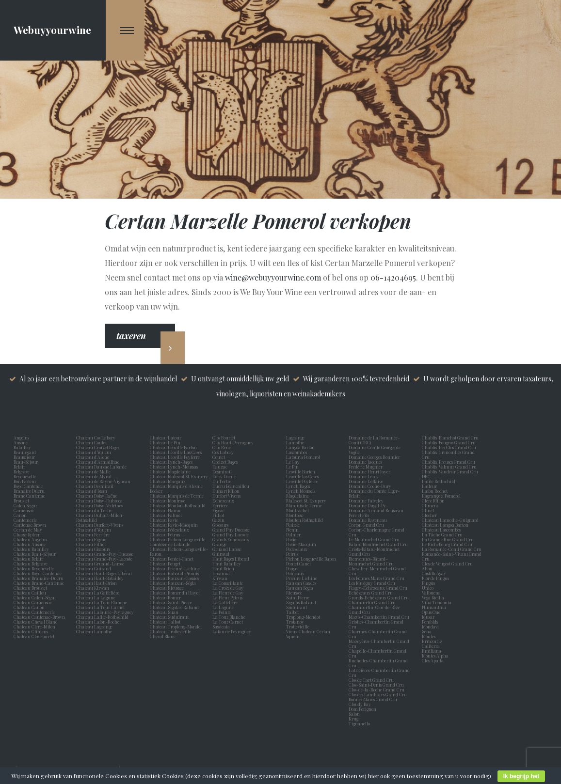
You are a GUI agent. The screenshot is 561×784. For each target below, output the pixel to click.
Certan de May (29, 530)
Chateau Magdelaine (170, 471)
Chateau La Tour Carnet (100, 607)
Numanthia (434, 607)
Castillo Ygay (434, 573)
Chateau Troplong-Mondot (176, 626)
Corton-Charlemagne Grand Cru (376, 532)
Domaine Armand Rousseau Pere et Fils (376, 512)
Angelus (21, 437)
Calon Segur (26, 505)
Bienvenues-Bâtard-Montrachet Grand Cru (371, 561)
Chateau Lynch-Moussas (174, 467)
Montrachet (298, 510)
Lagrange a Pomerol (442, 496)
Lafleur (430, 486)
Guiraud (221, 554)
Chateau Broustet (31, 588)
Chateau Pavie (164, 520)
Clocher (430, 515)
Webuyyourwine (52, 29)
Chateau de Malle (93, 471)
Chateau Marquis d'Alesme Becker (176, 488)
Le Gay (294, 462)
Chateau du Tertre (94, 510)
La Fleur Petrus (228, 597)
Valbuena (432, 593)
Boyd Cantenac (29, 486)
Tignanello (359, 723)
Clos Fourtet (223, 437)
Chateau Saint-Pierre (171, 602)
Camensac (25, 510)
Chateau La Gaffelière (97, 593)
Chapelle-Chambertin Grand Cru (377, 653)
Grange (220, 544)
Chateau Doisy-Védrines (99, 505)
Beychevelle (26, 476)
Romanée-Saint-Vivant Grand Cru (451, 556)
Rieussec (295, 593)
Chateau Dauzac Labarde (101, 467)
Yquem (293, 636)
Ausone (21, 442)
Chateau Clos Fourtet (34, 636)
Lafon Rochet (435, 491)
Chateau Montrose (167, 500)
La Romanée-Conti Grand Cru (451, 549)
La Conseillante (228, 583)
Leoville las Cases (303, 476)
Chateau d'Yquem (93, 530)
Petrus (293, 554)
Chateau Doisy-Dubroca (99, 500)
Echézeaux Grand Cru (371, 593)
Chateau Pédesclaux (169, 530)
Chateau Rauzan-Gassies (174, 578)
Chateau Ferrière (93, 534)
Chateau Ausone (30, 544)
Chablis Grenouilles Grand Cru (448, 454)
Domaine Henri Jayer (369, 471)
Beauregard (26, 452)
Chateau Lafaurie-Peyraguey (105, 612)
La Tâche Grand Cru (442, 534)
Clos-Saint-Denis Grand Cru (376, 685)
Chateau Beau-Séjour (35, 554)
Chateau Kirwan (92, 588)
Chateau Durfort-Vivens (99, 525)
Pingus (428, 583)
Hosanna (222, 573)
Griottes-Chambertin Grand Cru (376, 624)
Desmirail (223, 471)
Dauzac (219, 467)
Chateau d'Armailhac (97, 462)
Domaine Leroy (364, 476)
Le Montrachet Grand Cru (374, 539)
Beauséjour (24, 457)
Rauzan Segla (300, 588)
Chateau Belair (28, 559)
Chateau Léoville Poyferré (175, 457)
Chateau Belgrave (31, 563)
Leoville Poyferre (302, 481)
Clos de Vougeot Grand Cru (447, 563)
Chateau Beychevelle (34, 568)
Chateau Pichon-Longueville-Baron (179, 551)
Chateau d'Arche (92, 457)
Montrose (295, 515)
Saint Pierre (298, 597)
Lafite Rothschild (438, 481)
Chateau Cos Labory (95, 437)
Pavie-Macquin (301, 544)
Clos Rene (222, 447)
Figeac (218, 510)
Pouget (293, 568)
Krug (353, 718)
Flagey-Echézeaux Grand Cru (378, 588)
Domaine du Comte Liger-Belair (374, 493)
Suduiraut (297, 607)
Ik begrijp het (521, 776)
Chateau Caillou (30, 593)
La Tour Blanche (229, 617)
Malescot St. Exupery (307, 500)
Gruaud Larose (227, 549)
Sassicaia (222, 626)
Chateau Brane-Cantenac (39, 583)
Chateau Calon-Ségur (35, 597)
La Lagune (224, 607)
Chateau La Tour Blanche (101, 602)
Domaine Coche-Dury (370, 486)
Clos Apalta (433, 660)
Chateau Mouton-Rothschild (178, 505)
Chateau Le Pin (166, 442)
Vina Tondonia (436, 602)
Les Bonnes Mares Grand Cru (376, 578)
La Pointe (222, 612)
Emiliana (431, 651)
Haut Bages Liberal (231, 559)
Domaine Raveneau (368, 520)
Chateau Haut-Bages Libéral (104, 573)
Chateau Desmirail (94, 486)
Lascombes (297, 452)
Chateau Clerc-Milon (34, 626)
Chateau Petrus (166, 534)
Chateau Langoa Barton (445, 525)
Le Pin (293, 467)
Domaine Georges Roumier (374, 457)
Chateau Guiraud (93, 568)
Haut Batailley (227, 563)
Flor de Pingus (436, 578)
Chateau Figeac (91, 539)
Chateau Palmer (166, 515)
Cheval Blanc (163, 636)
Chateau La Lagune (95, 597)
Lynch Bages (298, 486)
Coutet (219, 457)
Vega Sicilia (434, 597)
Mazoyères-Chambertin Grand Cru (379, 643)
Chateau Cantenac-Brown (39, 617)
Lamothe (296, 442)
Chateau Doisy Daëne (96, 496)
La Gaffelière (225, 602)
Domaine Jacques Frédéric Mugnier (366, 464)
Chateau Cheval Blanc (35, 622)
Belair (19, 467)
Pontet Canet (299, 563)
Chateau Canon (29, 607)
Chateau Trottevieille (170, 631)
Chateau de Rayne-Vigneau (103, 481)
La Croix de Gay (228, 588)
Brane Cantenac (30, 496)
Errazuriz (432, 641)
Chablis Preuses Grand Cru (448, 462)
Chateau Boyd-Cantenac (38, 573)
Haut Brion (224, 568)
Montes (428, 636)
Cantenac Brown (31, 525)
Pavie (291, 539)
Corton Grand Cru (366, 525)
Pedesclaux (297, 549)
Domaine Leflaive (366, 481)
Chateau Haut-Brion (96, 583)
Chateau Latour (165, 437)
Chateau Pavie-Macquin (174, 525)
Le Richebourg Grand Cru (447, 544)
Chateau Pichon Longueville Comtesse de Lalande (177, 541)
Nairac (294, 525)
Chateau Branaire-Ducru (39, 578)
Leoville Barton (301, 471)
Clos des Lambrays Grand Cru (378, 694)
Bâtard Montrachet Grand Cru (378, 544)
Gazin (219, 520)
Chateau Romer (165, 597)
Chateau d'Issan (91, 491)
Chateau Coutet (91, 442)
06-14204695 (393, 277)
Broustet (22, 500)
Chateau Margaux (169, 481)
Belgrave (23, 471)
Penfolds (430, 622)
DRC (426, 476)
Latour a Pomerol (304, 457)
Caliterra (431, 646)
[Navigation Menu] (125, 30)
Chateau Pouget (165, 563)
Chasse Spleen (27, 534)
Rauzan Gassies (302, 583)
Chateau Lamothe (94, 631)
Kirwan (220, 578)
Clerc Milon (434, 500)
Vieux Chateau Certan (309, 631)
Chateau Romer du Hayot (175, 593)
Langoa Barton (301, 447)
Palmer (294, 534)
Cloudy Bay (360, 704)
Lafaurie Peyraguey (232, 631)
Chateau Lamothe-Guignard (450, 520)
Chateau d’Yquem (93, 452)
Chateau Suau (164, 612)
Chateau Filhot (91, 544)
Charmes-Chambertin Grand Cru (378, 633)
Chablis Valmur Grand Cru (449, 467)
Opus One (432, 612)
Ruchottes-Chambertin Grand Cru (378, 663)
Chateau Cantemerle (35, 612)
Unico (428, 588)
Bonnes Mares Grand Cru (373, 699)
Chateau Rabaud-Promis (174, 573)
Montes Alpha (435, 656)
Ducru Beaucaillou (230, 486)
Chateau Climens (31, 631)
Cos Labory (224, 452)
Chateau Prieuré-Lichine (175, 568)
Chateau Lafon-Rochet (98, 622)
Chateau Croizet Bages (97, 447)
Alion (428, 568)
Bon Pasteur (26, 481)
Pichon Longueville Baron (312, 559)
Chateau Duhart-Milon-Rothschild (100, 517)
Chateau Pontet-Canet (171, 559)
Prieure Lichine (302, 578)
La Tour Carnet (228, 622)
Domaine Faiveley (366, 500)
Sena (427, 631)
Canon (20, 515)
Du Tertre (222, 481)
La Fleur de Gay (228, 593)
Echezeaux (224, 500)
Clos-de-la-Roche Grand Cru (376, 689)
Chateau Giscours (93, 549)
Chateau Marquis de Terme (177, 496)
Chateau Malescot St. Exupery (179, 476)
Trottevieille (297, 626)
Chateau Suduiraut (169, 617)
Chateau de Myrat (94, 476)
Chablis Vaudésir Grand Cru (450, 471)
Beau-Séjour (26, 462)
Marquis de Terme (305, 505)
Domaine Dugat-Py (368, 505)
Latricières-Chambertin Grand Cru (379, 672)
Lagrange (296, 437)
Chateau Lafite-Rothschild (102, 617)
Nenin (292, 530)
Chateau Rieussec (167, 588)
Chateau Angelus (30, 539)
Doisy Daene (225, 476)
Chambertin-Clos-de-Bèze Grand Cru (374, 609)
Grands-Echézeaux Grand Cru (379, 597)
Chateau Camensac (33, 602)
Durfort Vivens (227, 496)
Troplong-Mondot (303, 617)
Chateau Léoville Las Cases (176, 452)
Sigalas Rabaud (302, 602)
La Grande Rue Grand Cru (448, 539)
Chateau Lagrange (94, 626)
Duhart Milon (226, 491)
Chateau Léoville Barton (173, 447)
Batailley (23, 447)
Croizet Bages (226, 462)
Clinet (429, 510)
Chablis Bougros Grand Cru (449, 442)
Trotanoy (296, 622)
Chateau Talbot (165, 622)
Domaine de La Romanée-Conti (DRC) (374, 440)
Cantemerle (26, 520)
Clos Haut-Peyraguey (233, 442)
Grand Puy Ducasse (232, 530)
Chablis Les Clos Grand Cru (449, 447)
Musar (429, 617)
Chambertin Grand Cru (372, 602)
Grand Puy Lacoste (231, 534)
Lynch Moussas (301, 491)
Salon (354, 714)
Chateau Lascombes (441, 530)
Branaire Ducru (30, 491)
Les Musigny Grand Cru (372, 583)
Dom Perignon (362, 709)
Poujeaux (296, 573)
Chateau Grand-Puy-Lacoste (104, 559)
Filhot (218, 515)
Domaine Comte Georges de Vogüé (375, 449)
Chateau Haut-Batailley (100, 578)
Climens (431, 505)
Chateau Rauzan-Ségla (173, 583)
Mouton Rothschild (305, 520)
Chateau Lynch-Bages (171, 462)
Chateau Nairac (165, 510)
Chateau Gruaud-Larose (100, 563)
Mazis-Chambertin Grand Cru (379, 617)
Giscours (221, 525)
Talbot (293, 612)
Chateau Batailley (31, 549)
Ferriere (221, 505)
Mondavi (431, 626)
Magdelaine (297, 496)
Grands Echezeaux (231, 539)
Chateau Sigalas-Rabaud (174, 607)
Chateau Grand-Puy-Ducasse (104, 554)
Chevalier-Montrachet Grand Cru (377, 570)
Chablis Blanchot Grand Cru (450, 437)
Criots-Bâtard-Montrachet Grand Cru (374, 551)
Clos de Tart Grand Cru (371, 680)
